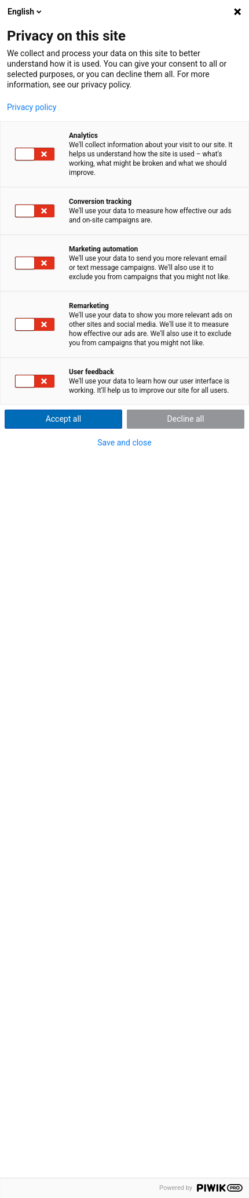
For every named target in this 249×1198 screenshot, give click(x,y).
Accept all (64, 418)
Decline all (185, 418)
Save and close (124, 442)
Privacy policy (31, 107)
